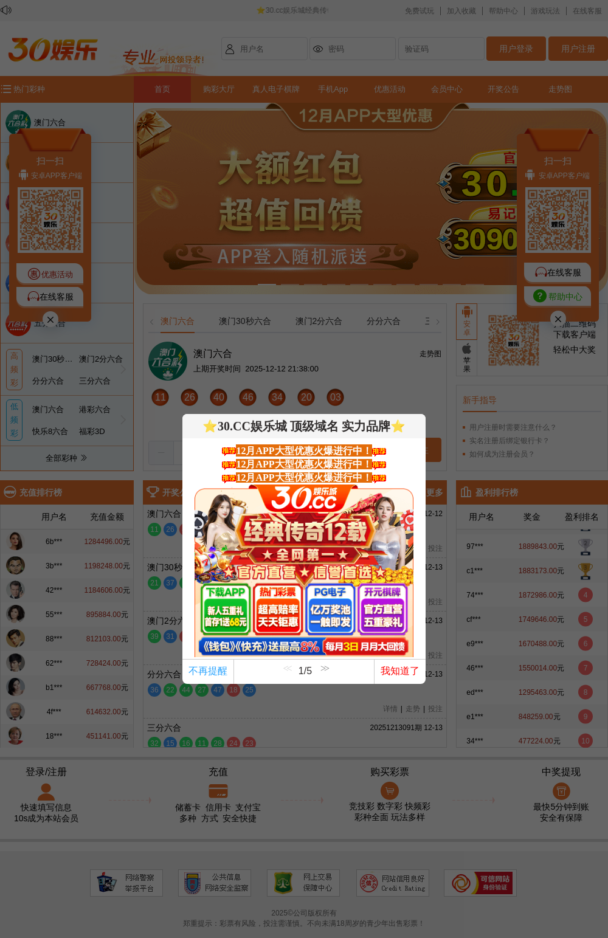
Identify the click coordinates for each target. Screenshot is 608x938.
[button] (323, 676)
